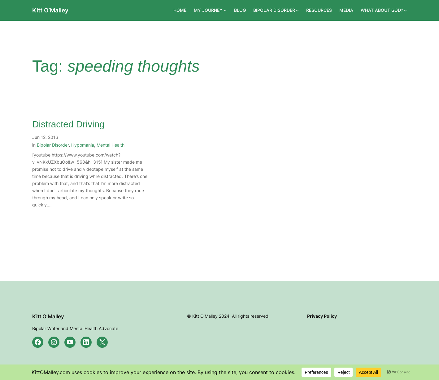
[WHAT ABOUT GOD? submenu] (405, 10)
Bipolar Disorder (53, 145)
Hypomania (82, 145)
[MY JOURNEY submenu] (225, 10)
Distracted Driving (68, 124)
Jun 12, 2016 (45, 137)
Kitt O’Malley (50, 10)
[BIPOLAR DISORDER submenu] (297, 10)
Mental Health (110, 145)
